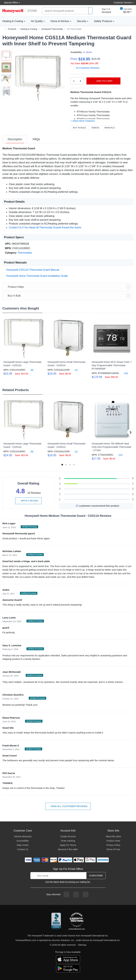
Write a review (28, 501)
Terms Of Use (113, 849)
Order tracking (68, 840)
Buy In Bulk (78, 127)
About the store (113, 836)
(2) (74, 370)
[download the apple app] (68, 959)
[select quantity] (77, 81)
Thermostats (25, 252)
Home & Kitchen (60, 21)
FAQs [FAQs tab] (36, 139)
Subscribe (96, 875)
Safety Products (103, 21)
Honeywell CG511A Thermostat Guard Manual (32, 269)
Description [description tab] (15, 139)
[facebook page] (66, 894)
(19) (124, 373)
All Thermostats (74, 29)
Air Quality (37, 21)
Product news (113, 840)
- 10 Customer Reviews (84, 67)
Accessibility (23, 840)
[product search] (90, 10)
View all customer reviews (68, 806)
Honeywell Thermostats (52, 29)
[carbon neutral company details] (77, 921)
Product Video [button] (68, 287)
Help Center (23, 845)
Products (12, 29)
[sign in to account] (104, 10)
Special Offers (10, 2)
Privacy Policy (113, 845)
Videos (94, 127)
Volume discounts (22, 836)
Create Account (68, 836)
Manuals (109, 127)
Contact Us (22, 849)
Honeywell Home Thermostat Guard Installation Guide (36, 276)
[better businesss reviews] (56, 921)
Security (81, 21)
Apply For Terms (68, 845)
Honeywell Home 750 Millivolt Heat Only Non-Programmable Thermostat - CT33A (111, 447)
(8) (30, 370)
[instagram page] (76, 894)
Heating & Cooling (12, 21)
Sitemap (82, 945)
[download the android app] (68, 968)
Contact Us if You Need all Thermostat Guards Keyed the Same (45, 227)
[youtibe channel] (86, 894)
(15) (119, 455)
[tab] (14, 139)
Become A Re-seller (68, 849)
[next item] (6, 96)
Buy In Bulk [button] (68, 295)
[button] (39, 76)
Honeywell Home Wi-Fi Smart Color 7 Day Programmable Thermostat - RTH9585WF (112, 365)
